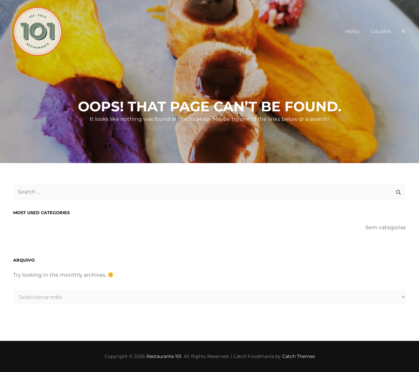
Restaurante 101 (163, 356)
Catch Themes (298, 356)
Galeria (381, 31)
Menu (352, 31)
